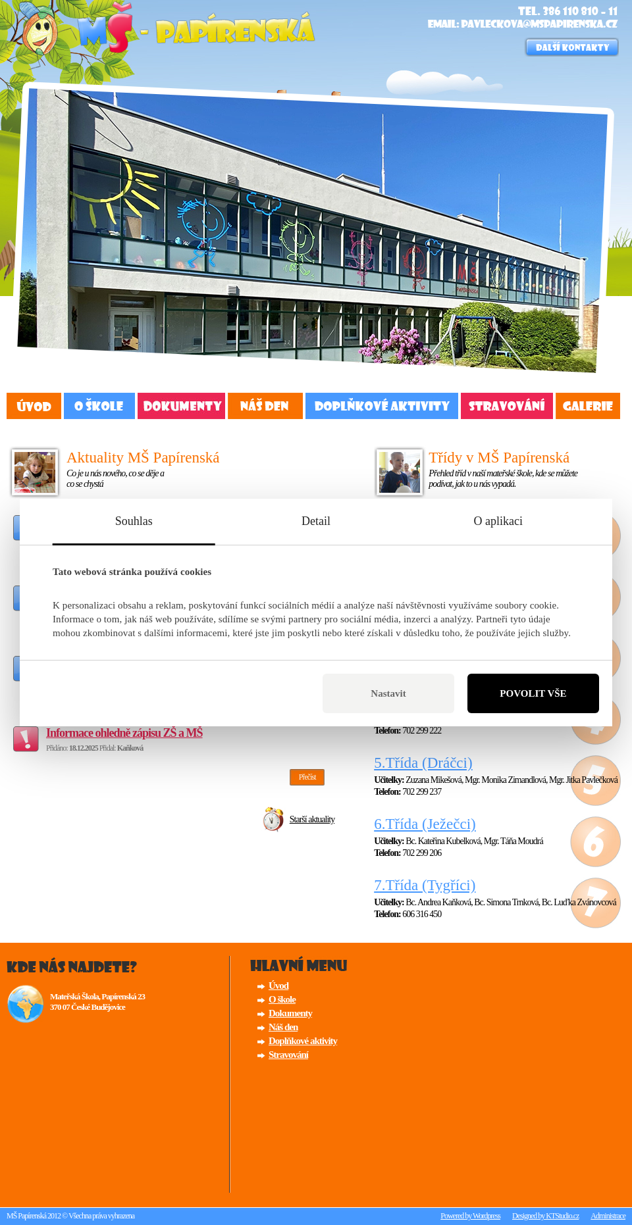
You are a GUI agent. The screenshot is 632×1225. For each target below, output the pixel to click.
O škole (282, 999)
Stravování (507, 406)
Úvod (34, 406)
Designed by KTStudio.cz (545, 1215)
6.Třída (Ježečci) (425, 824)
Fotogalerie (588, 406)
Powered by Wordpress (470, 1215)
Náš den (265, 406)
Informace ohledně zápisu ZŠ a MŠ (124, 732)
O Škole (99, 406)
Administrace (608, 1215)
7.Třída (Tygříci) (424, 885)
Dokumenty (181, 406)
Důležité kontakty (571, 47)
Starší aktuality (312, 819)
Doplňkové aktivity (381, 406)
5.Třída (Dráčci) (423, 763)
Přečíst (307, 777)
